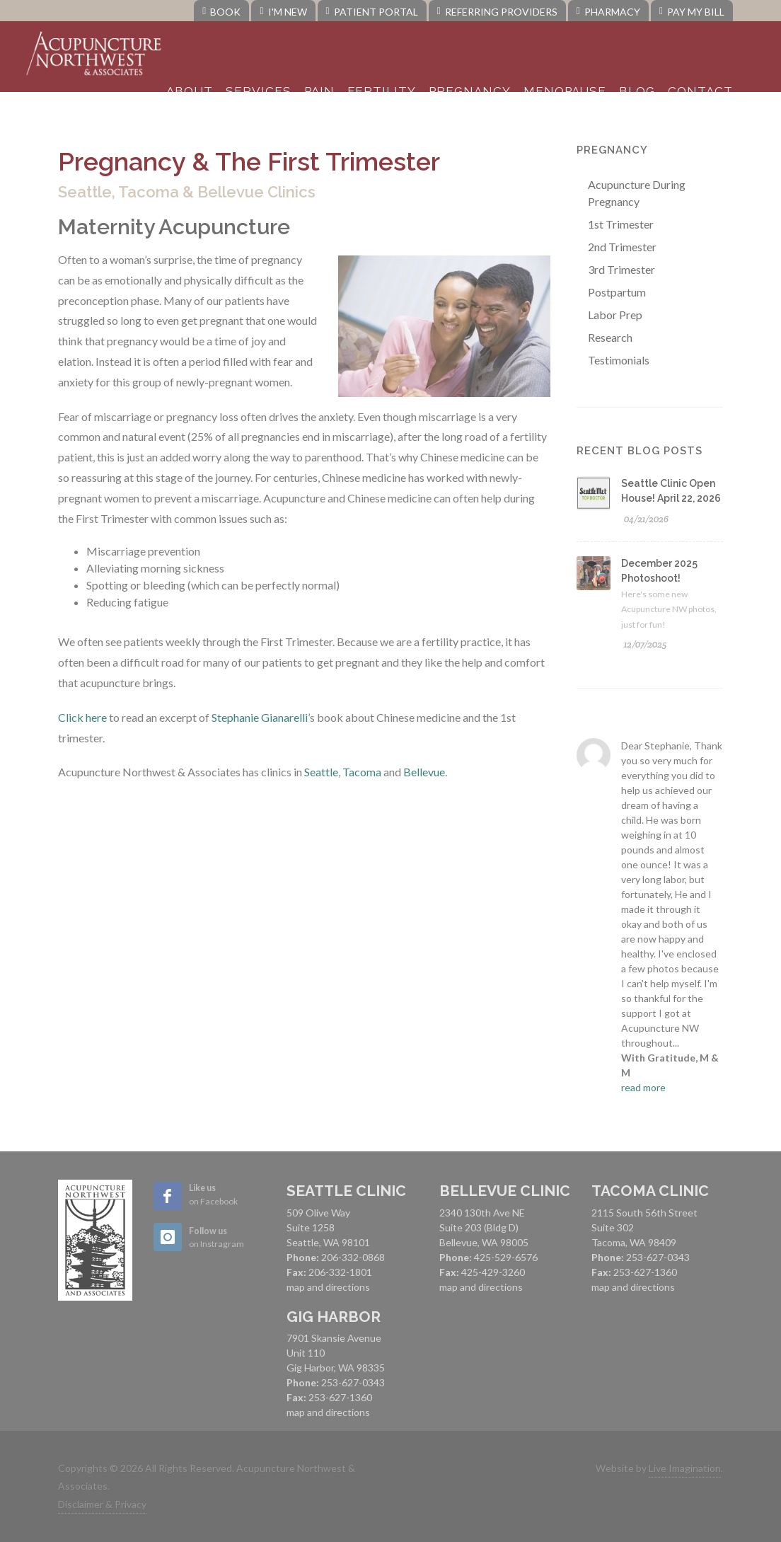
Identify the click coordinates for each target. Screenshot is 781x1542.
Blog (637, 91)
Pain (319, 91)
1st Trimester (621, 224)
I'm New (283, 12)
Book (221, 12)
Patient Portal (372, 12)
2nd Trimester (622, 246)
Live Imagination (685, 1468)
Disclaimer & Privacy (102, 1504)
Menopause (564, 91)
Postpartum (617, 292)
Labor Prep (615, 314)
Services (258, 91)
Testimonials (618, 360)
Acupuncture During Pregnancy (636, 193)
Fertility (381, 91)
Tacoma (361, 771)
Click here (82, 717)
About (189, 91)
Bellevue (424, 771)
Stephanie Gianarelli (260, 717)
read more (643, 1087)
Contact (700, 91)
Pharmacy (608, 12)
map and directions (328, 1287)
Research (610, 337)
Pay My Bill (691, 12)
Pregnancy (470, 91)
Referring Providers (497, 12)
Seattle (321, 771)
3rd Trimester (621, 269)
